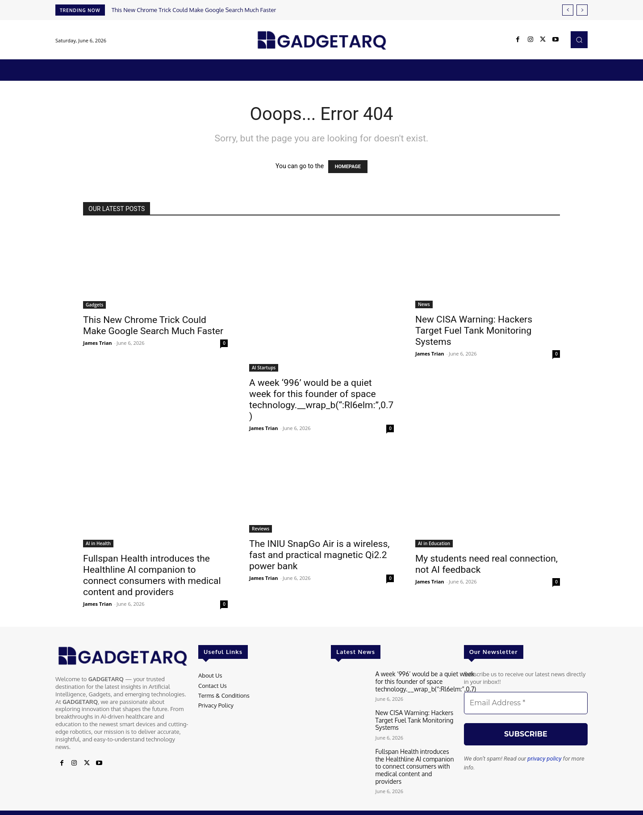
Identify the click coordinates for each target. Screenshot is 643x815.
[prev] (567, 10)
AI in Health (98, 543)
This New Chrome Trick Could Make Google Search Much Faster (194, 9)
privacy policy (544, 758)
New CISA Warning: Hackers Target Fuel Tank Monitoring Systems (473, 330)
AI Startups (264, 367)
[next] (582, 10)
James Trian (97, 342)
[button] (579, 39)
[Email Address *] (526, 703)
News (424, 304)
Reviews (260, 528)
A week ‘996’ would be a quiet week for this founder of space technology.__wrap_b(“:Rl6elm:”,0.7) (321, 399)
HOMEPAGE (348, 167)
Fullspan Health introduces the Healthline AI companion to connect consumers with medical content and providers (152, 575)
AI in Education (434, 543)
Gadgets (94, 305)
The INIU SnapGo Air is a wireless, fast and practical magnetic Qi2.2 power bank (319, 554)
